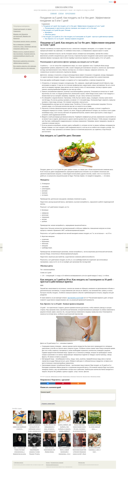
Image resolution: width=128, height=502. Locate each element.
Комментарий (46, 392)
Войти (111, 2)
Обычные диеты (50, 34)
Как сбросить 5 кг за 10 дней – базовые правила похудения (64, 38)
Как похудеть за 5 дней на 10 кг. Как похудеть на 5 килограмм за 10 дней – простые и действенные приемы (78, 36)
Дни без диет (79, 376)
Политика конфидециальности (52, 464)
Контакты (48, 462)
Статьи (61, 13)
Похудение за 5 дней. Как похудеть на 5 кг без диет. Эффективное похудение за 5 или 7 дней (73, 26)
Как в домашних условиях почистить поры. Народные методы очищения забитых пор (25, 46)
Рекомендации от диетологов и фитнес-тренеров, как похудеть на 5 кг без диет (71, 28)
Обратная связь (81, 462)
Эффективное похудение (56, 376)
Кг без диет (47, 376)
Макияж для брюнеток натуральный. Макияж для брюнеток (22, 36)
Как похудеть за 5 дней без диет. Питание (56, 30)
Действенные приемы (95, 376)
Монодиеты (48, 32)
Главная (53, 13)
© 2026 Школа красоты (18, 462)
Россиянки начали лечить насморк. (24, 41)
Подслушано (70, 13)
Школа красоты (64, 7)
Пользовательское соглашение (57, 462)
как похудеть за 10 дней (75, 298)
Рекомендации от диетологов (69, 376)
